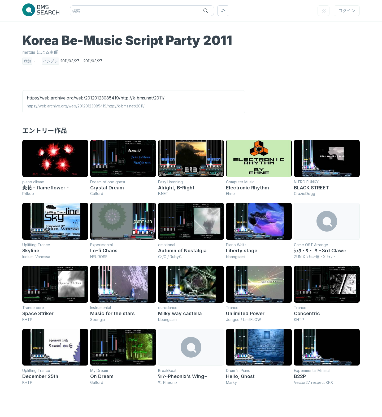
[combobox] (72, 11)
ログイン (346, 10)
